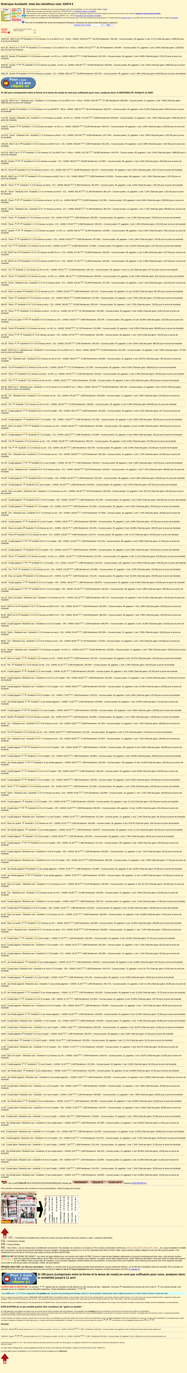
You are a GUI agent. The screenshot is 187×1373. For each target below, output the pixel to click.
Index (105, 9)
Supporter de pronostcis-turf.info (148, 13)
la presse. (174, 18)
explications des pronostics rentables (88, 15)
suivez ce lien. (126, 18)
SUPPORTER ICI (139, 1183)
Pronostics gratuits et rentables (85, 11)
